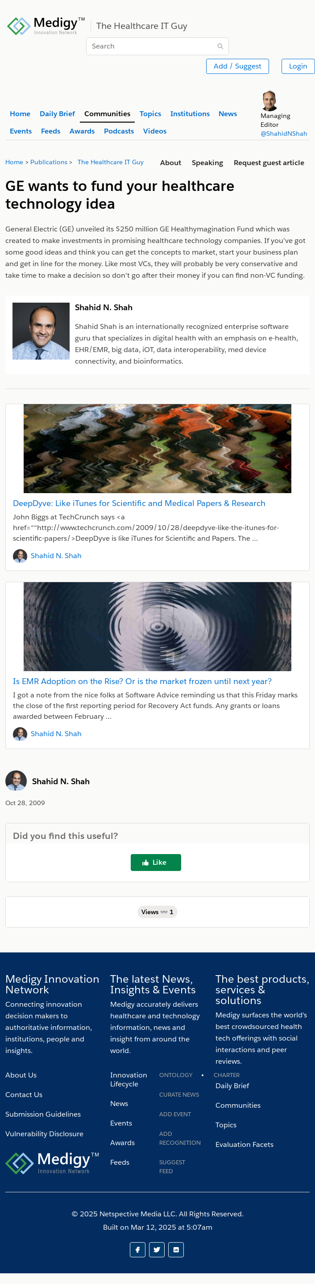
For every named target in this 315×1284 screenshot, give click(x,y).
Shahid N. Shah (56, 555)
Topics (226, 1125)
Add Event (175, 1114)
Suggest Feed (172, 1166)
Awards (122, 1142)
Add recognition (180, 1138)
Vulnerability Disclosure (44, 1133)
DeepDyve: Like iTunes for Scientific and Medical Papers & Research (139, 503)
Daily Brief (232, 1085)
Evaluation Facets (245, 1144)
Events (121, 1123)
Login (298, 66)
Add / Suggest (237, 66)
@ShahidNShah (284, 134)
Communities (238, 1105)
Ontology (175, 1075)
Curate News (179, 1094)
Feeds (119, 1162)
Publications (48, 162)
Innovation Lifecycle (128, 1079)
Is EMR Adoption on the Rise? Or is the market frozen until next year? (142, 681)
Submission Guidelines (43, 1114)
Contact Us (23, 1094)
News (119, 1103)
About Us (21, 1075)
